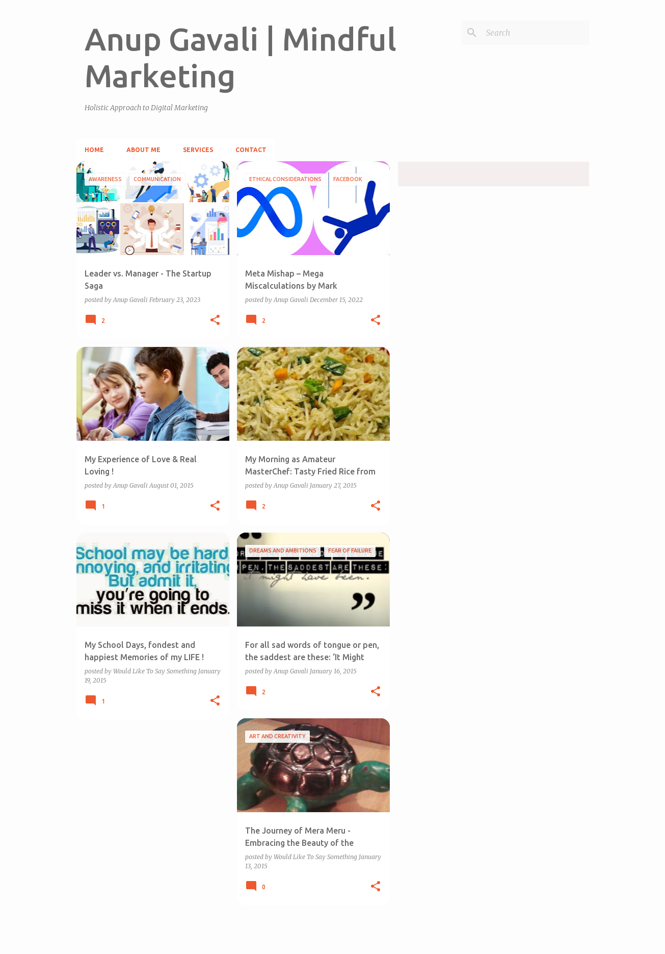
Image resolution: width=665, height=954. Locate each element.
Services (198, 149)
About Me (143, 149)
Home (94, 149)
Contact (251, 149)
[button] (215, 320)
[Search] (535, 32)
